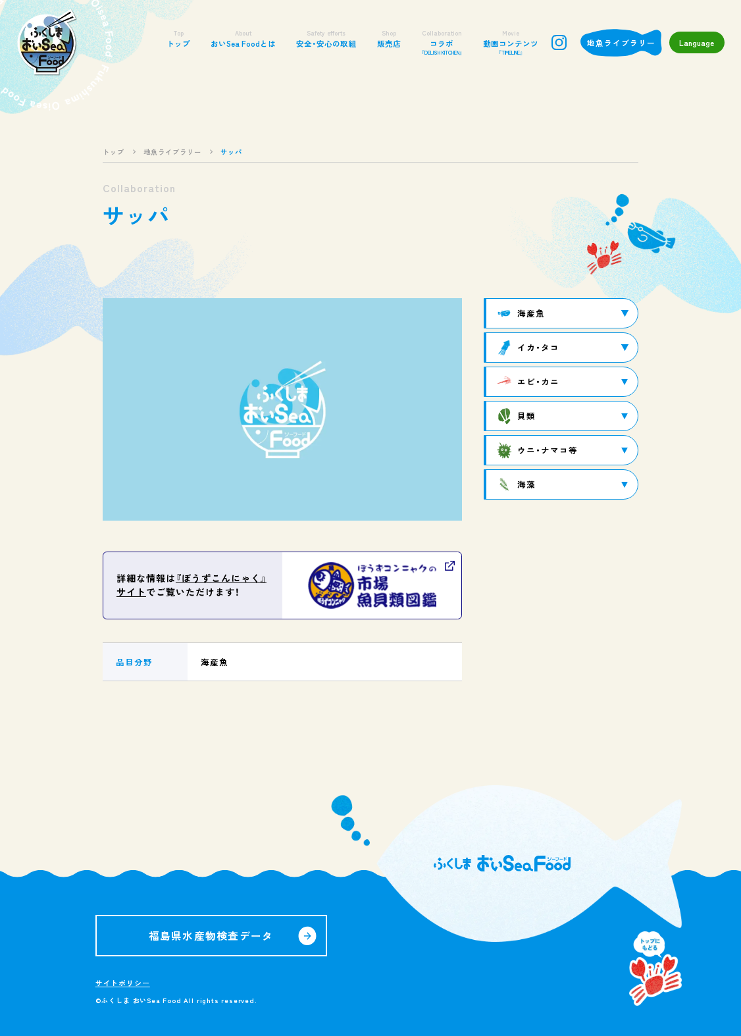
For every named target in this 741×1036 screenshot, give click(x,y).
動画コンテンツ (510, 42)
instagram (559, 42)
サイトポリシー (122, 982)
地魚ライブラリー (621, 42)
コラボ (442, 42)
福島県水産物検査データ (211, 935)
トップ (178, 38)
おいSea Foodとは (243, 38)
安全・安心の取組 (326, 38)
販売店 (389, 38)
